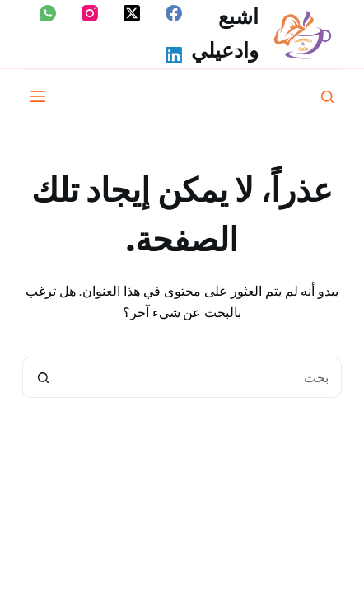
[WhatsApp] (48, 13)
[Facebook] (174, 13)
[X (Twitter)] (132, 13)
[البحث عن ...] (203, 377)
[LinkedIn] (174, 55)
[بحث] (327, 97)
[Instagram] (90, 13)
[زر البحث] (42, 377)
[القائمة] (37, 96)
